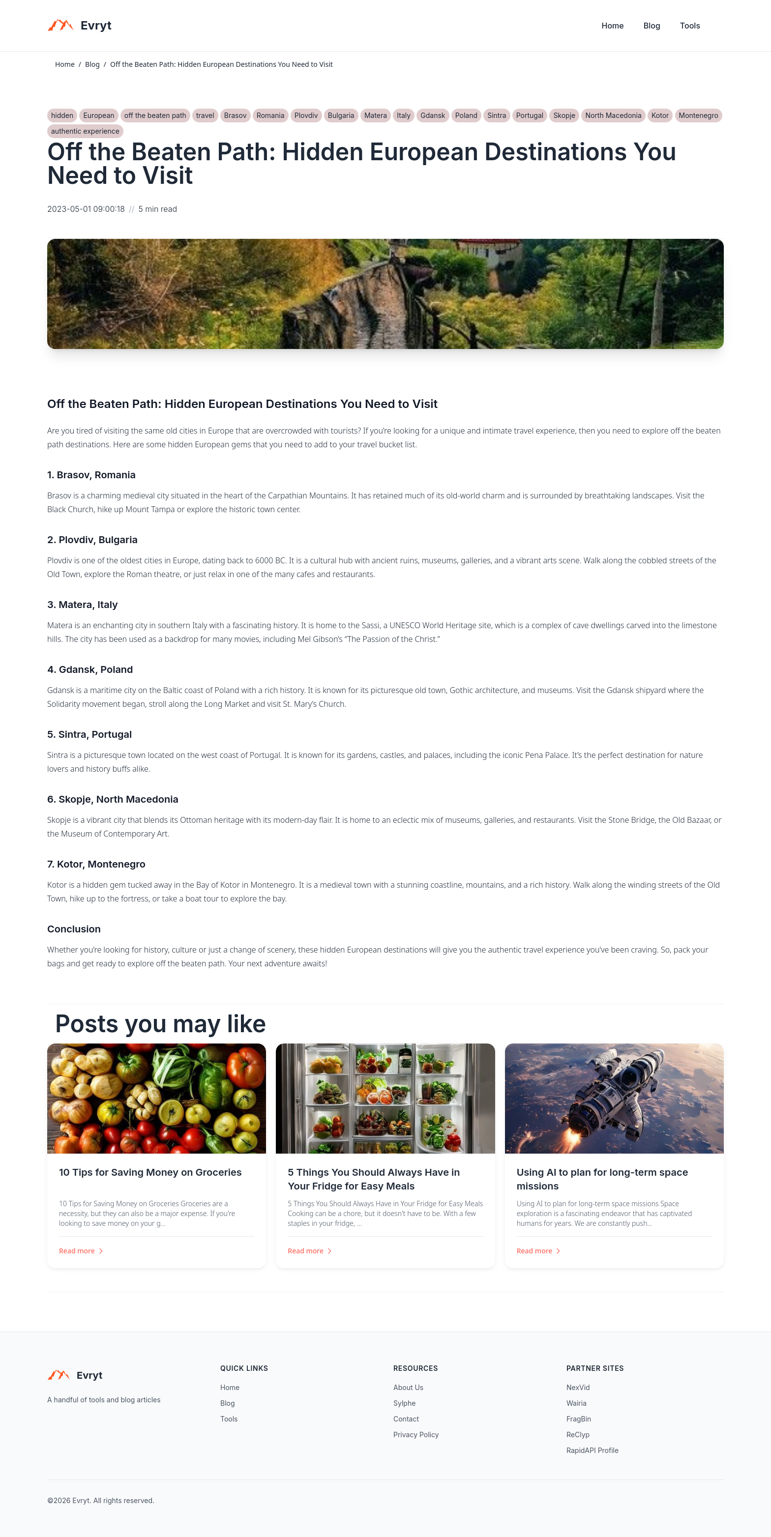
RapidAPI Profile (592, 1450)
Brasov (235, 115)
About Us (408, 1387)
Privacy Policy (416, 1434)
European (98, 115)
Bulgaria (341, 115)
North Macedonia (613, 115)
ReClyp (578, 1434)
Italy (404, 115)
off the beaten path (155, 115)
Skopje (564, 115)
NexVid (578, 1387)
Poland (466, 115)
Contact (406, 1419)
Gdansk (432, 115)
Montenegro (698, 115)
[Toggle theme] (720, 28)
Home (613, 25)
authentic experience (85, 131)
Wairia (576, 1403)
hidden (62, 115)
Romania (271, 115)
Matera (375, 115)
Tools (690, 25)
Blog (652, 25)
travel (205, 115)
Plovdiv (306, 115)
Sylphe (404, 1403)
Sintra (496, 115)
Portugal (529, 115)
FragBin (578, 1419)
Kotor (660, 115)
